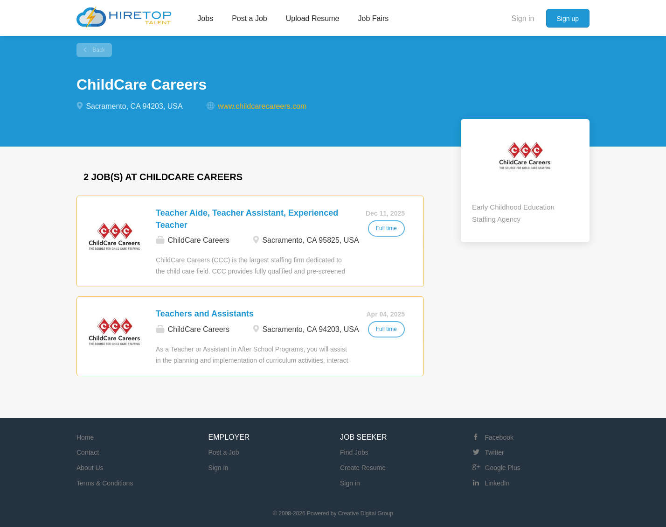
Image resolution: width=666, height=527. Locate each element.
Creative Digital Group (365, 513)
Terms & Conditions (104, 483)
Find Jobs (354, 452)
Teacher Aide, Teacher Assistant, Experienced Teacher (247, 219)
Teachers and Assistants (205, 313)
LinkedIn (497, 483)
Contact (87, 452)
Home (85, 437)
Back (98, 50)
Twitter (494, 452)
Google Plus (502, 467)
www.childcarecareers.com (262, 106)
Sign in (523, 18)
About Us (90, 467)
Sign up (568, 18)
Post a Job (223, 452)
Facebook (499, 437)
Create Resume (363, 467)
